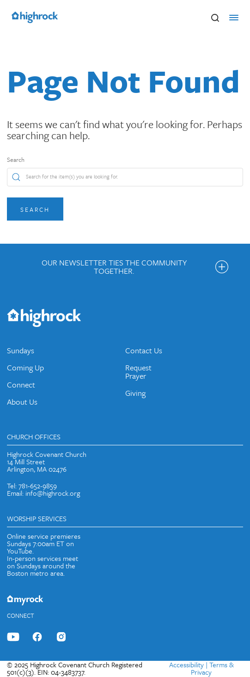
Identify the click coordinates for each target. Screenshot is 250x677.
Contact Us (143, 350)
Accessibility (186, 664)
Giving (135, 393)
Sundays (20, 350)
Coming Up (25, 367)
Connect (21, 384)
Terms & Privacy (212, 668)
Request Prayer (138, 372)
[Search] (125, 177)
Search (15, 159)
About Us (22, 401)
